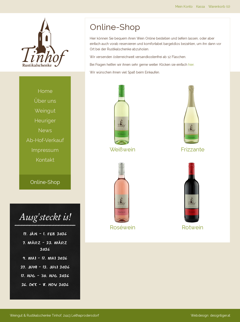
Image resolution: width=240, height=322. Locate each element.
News (45, 130)
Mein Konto (184, 6)
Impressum (45, 150)
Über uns (45, 101)
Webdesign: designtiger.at (210, 315)
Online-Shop (45, 182)
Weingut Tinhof (45, 42)
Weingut (45, 111)
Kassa (200, 6)
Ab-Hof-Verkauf (45, 140)
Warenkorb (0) (219, 6)
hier (191, 64)
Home (45, 91)
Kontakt (45, 160)
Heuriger (45, 120)
